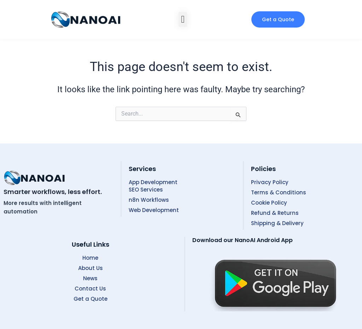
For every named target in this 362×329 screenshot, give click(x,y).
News (90, 278)
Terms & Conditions (278, 192)
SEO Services (146, 189)
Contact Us (90, 288)
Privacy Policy (269, 182)
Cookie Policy (269, 202)
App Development (153, 182)
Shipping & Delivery (277, 223)
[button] (183, 19)
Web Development (154, 210)
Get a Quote (90, 298)
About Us (90, 268)
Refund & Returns (275, 213)
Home (90, 258)
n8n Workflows (149, 200)
